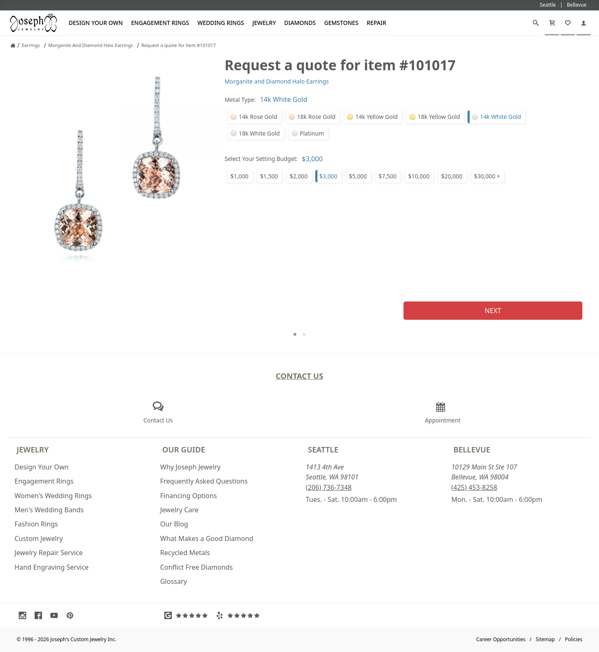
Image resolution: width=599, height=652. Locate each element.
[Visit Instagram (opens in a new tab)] (24, 615)
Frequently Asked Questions (204, 481)
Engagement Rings (160, 23)
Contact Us (300, 375)
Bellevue (471, 449)
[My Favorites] (568, 22)
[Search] (536, 22)
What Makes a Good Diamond (206, 538)
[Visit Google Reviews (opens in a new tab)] (188, 615)
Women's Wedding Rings (53, 495)
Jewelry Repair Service (49, 552)
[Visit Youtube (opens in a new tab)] (56, 615)
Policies (573, 639)
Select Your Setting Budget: (261, 159)
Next (493, 310)
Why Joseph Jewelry (190, 467)
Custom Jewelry (39, 538)
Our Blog (174, 524)
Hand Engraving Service (52, 567)
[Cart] (552, 22)
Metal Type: (240, 100)
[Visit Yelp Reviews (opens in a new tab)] (239, 615)
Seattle (323, 449)
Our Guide (183, 449)
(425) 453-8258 (474, 487)
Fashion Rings (36, 524)
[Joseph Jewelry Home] (12, 45)
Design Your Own (96, 23)
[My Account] (584, 22)
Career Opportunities (501, 639)
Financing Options (188, 495)
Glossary (173, 581)
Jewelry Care (179, 509)
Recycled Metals (185, 552)
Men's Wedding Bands (49, 509)
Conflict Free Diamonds (196, 567)
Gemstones (341, 23)
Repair (376, 23)
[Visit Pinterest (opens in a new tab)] (72, 615)
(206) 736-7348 (328, 487)
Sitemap (545, 639)
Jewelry (264, 23)
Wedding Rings (221, 23)
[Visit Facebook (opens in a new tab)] (40, 615)
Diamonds (300, 23)
